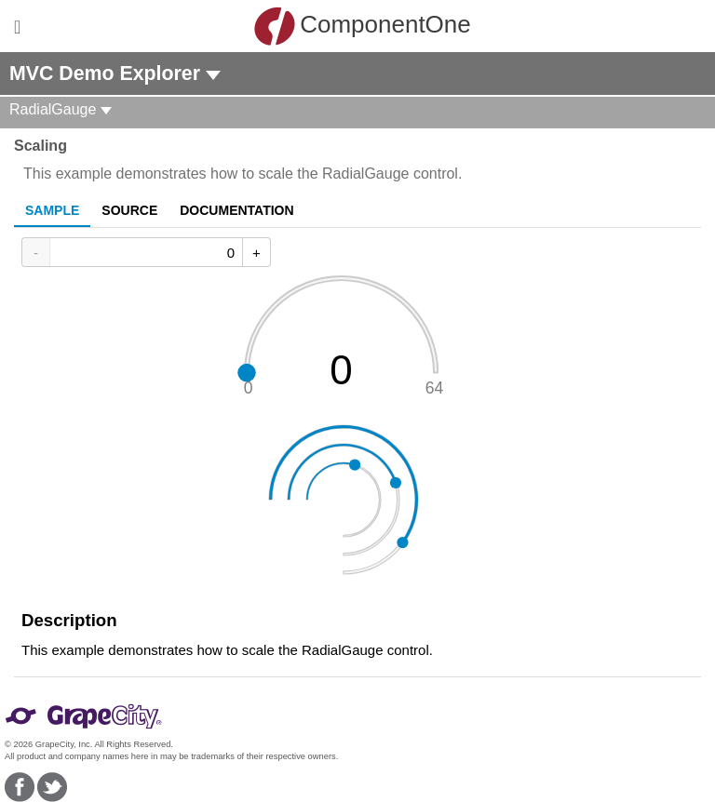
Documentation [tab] (236, 210)
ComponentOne (362, 26)
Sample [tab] (52, 210)
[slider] (343, 337)
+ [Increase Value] (256, 253)
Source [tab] (129, 210)
